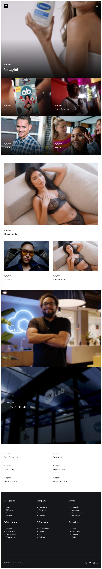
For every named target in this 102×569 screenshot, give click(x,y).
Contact (42, 516)
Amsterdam (76, 532)
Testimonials (11, 534)
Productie (57, 457)
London (75, 534)
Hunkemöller (11, 234)
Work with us (44, 529)
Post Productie (11, 457)
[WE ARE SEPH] (6, 6)
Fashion (9, 516)
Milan (74, 529)
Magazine (75, 510)
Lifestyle (9, 510)
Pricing (9, 529)
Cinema (9, 513)
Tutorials (75, 507)
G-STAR (8, 279)
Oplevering (9, 469)
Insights (42, 537)
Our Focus (43, 507)
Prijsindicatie (59, 469)
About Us (42, 510)
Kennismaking (60, 481)
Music (8, 507)
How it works (11, 532)
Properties (43, 532)
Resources (76, 516)
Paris (74, 537)
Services (42, 534)
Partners (42, 513)
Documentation (78, 513)
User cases (10, 537)
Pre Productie (10, 481)
